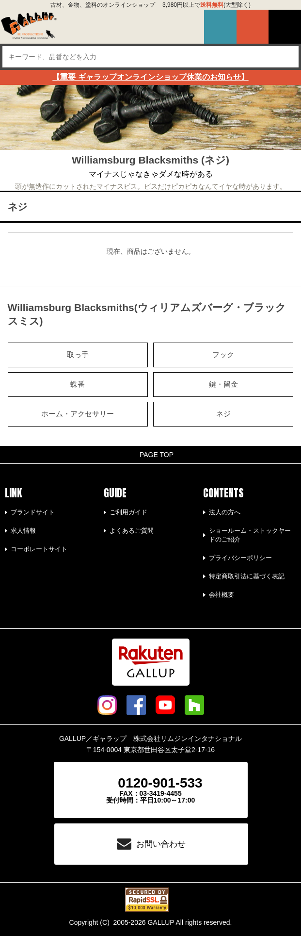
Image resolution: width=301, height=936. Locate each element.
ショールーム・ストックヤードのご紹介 (250, 535)
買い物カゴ (253, 27)
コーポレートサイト (39, 549)
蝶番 (77, 384)
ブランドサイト (33, 512)
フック (223, 355)
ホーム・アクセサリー (77, 414)
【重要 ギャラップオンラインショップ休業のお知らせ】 (150, 77)
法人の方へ (224, 512)
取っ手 (78, 355)
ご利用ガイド (128, 512)
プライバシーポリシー (240, 557)
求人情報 (23, 530)
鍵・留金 (223, 384)
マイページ (220, 27)
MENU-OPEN (285, 27)
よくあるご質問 (132, 530)
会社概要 (221, 594)
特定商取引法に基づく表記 (247, 576)
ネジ (223, 414)
